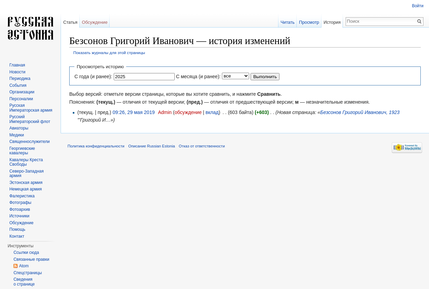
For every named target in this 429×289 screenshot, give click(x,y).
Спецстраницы (27, 272)
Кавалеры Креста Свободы (26, 162)
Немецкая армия (25, 189)
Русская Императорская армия (30, 108)
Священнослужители (29, 141)
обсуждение (188, 112)
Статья (70, 22)
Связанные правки (31, 259)
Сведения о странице (24, 282)
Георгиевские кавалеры (22, 151)
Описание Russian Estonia (151, 146)
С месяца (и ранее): (198, 76)
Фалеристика (21, 196)
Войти (417, 5)
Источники (19, 216)
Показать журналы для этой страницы (109, 52)
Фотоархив (19, 209)
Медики (16, 135)
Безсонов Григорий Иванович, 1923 (359, 112)
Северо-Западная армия (26, 173)
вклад (212, 112)
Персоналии (21, 98)
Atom (24, 266)
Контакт (16, 236)
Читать (287, 22)
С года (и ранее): (93, 76)
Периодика (19, 78)
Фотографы (20, 202)
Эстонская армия (25, 182)
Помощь (17, 229)
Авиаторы (18, 128)
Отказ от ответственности (202, 146)
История (332, 22)
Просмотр (309, 22)
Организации (21, 92)
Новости (17, 72)
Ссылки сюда (26, 252)
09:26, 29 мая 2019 (134, 112)
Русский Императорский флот (29, 119)
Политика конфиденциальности (96, 146)
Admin (165, 112)
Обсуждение (95, 22)
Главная (17, 65)
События (18, 85)
